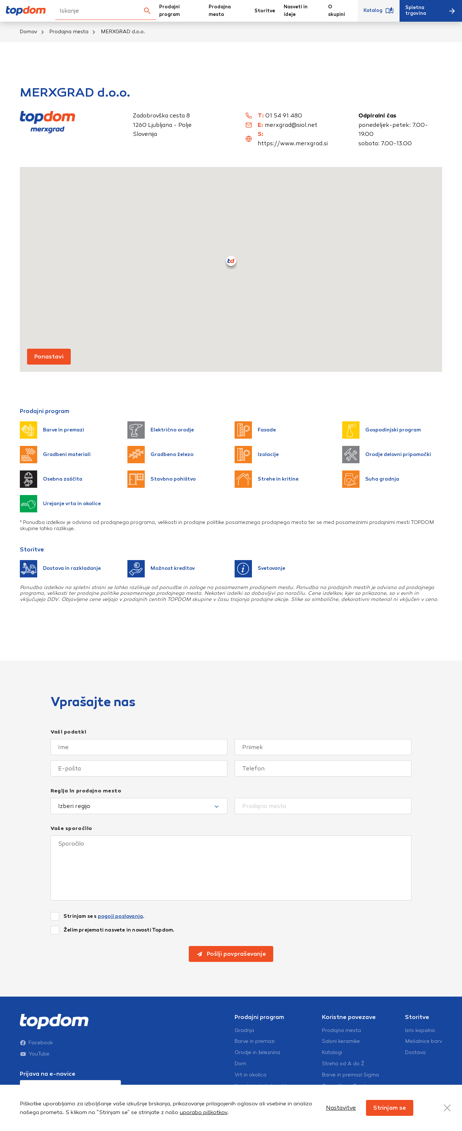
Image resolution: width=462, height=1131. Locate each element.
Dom (240, 1064)
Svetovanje (260, 568)
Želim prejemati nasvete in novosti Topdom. (119, 930)
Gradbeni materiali (55, 454)
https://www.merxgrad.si (293, 143)
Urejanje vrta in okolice (60, 503)
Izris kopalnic (420, 1030)
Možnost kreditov (161, 568)
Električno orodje (160, 430)
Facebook (36, 1043)
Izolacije (257, 454)
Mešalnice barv (423, 1041)
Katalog (378, 11)
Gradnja (244, 1030)
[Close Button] (447, 1108)
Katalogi (332, 1052)
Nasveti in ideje (296, 10)
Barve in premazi (52, 430)
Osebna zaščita (51, 479)
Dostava (415, 1052)
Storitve (264, 11)
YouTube (34, 1054)
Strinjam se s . (104, 916)
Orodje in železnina (257, 1052)
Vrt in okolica (250, 1075)
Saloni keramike (341, 1041)
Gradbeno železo (160, 454)
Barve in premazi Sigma (350, 1075)
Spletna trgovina (430, 10)
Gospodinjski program (381, 430)
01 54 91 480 (283, 115)
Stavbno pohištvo (161, 479)
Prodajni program (169, 10)
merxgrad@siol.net (291, 124)
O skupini (336, 10)
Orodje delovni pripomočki (386, 454)
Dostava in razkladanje (60, 568)
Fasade (255, 430)
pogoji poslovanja (120, 916)
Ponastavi (49, 356)
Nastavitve (341, 1107)
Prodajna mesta (220, 10)
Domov (28, 32)
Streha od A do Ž (343, 1064)
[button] (231, 261)
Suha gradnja (370, 479)
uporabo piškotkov (203, 1112)
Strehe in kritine (266, 479)
